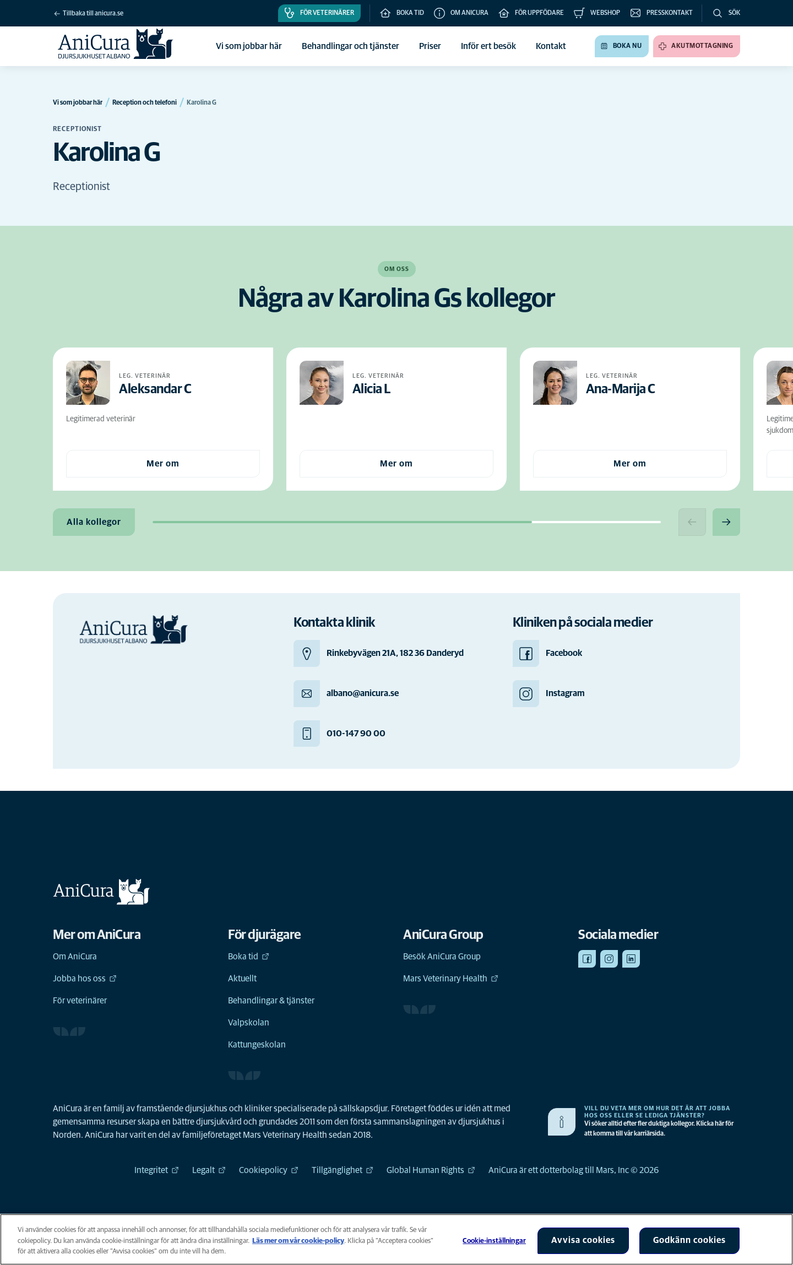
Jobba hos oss (85, 978)
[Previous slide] (692, 522)
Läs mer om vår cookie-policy (298, 1241)
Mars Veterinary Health (450, 978)
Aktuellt (242, 978)
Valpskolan (248, 1022)
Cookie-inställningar (494, 1241)
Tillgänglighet (342, 1170)
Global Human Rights (431, 1170)
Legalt (209, 1170)
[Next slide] (726, 522)
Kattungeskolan (257, 1044)
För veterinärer (80, 1000)
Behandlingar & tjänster (271, 1000)
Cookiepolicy (268, 1170)
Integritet (156, 1170)
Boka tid (248, 956)
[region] (396, 1239)
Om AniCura (75, 956)
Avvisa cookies (583, 1240)
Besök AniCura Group (442, 956)
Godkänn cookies (689, 1240)
